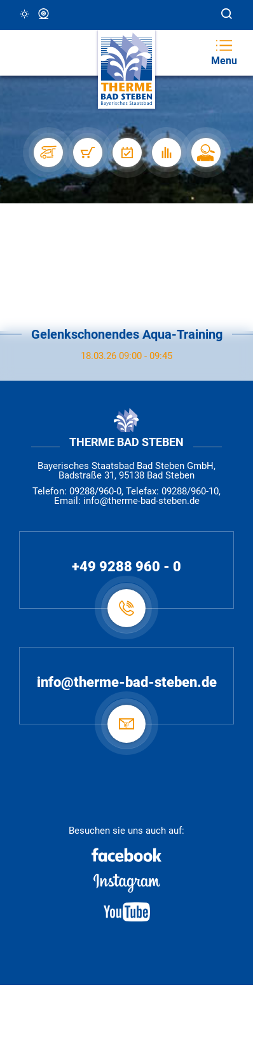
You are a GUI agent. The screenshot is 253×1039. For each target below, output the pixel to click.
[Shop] (87, 152)
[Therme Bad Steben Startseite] (126, 69)
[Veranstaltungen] (126, 152)
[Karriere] (205, 152)
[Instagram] (126, 883)
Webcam (44, 14)
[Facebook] (126, 854)
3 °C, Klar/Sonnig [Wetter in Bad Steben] (25, 14)
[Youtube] (126, 911)
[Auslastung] (166, 152)
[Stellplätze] (47, 152)
